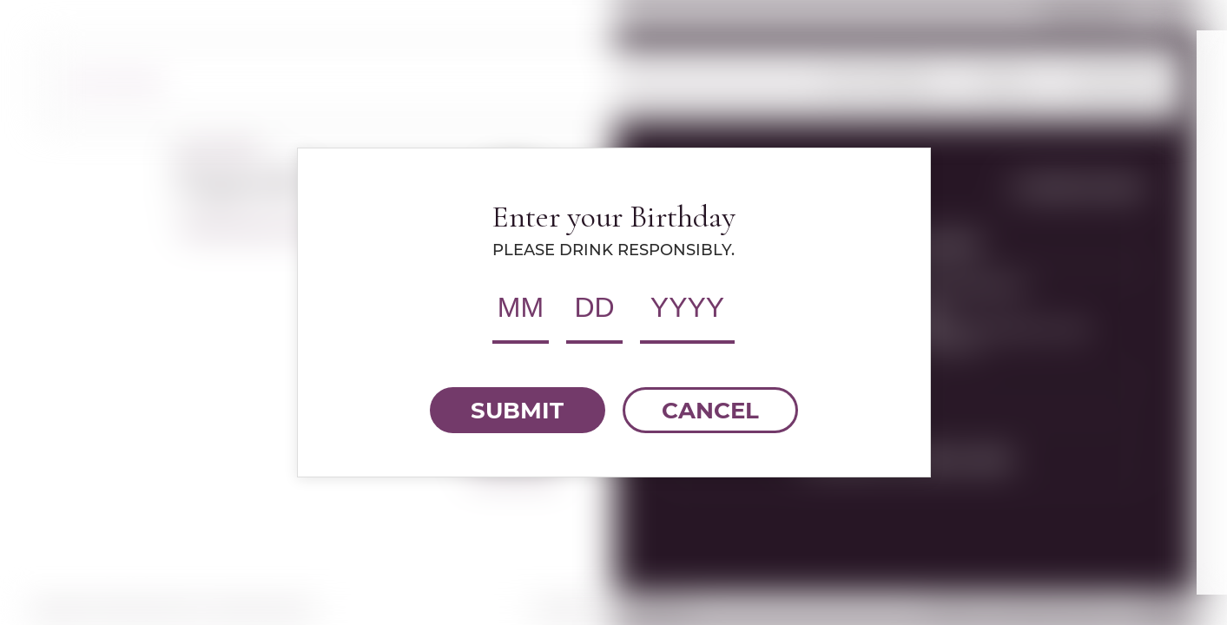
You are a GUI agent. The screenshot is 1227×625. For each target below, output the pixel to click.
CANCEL (710, 410)
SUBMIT (517, 410)
